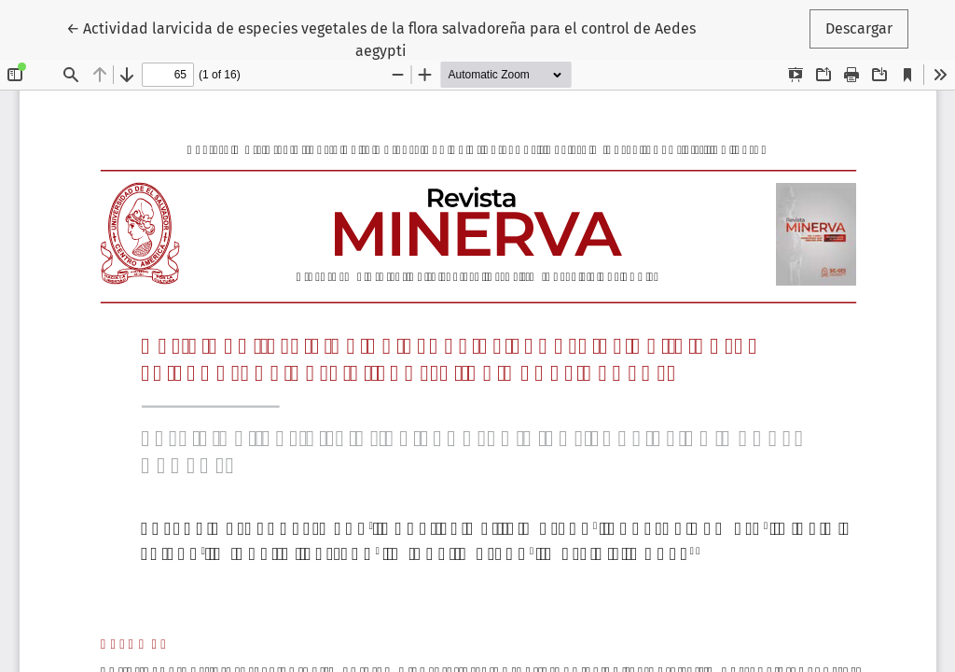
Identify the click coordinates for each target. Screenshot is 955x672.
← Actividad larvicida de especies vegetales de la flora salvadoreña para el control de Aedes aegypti (381, 38)
